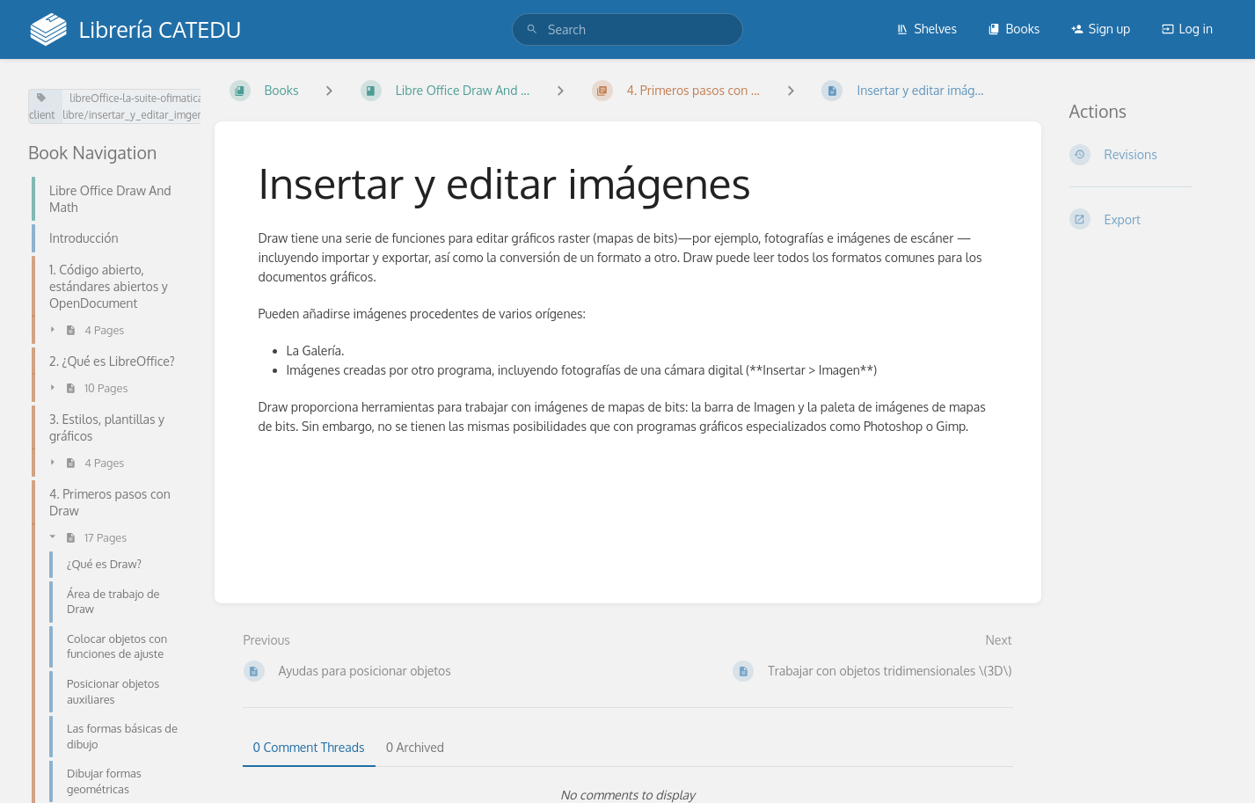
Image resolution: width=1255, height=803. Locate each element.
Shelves (926, 28)
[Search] (532, 29)
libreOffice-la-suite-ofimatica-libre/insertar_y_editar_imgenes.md (146, 106)
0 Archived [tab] (415, 747)
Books (1014, 28)
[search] (627, 29)
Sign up (1100, 28)
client (42, 106)
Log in (1187, 28)
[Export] (1148, 219)
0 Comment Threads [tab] (309, 747)
